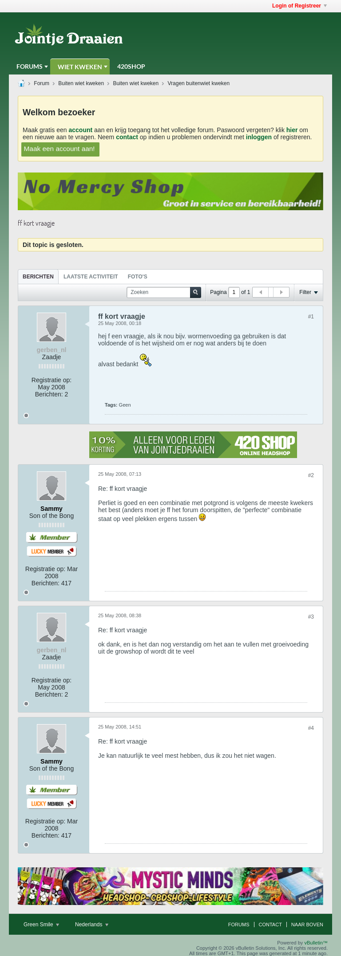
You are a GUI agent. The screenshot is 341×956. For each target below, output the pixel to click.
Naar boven (307, 924)
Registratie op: (51, 380)
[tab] (38, 276)
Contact (270, 924)
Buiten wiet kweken (81, 83)
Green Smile (41, 924)
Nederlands (91, 924)
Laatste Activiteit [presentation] (90, 277)
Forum (41, 83)
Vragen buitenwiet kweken (199, 83)
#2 (311, 475)
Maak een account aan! (59, 148)
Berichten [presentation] (38, 277)
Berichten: (49, 394)
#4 (311, 728)
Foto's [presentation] (137, 277)
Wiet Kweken (80, 67)
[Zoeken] (164, 292)
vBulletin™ (316, 942)
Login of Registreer (299, 6)
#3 (311, 617)
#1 (311, 316)
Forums (29, 66)
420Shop (131, 66)
